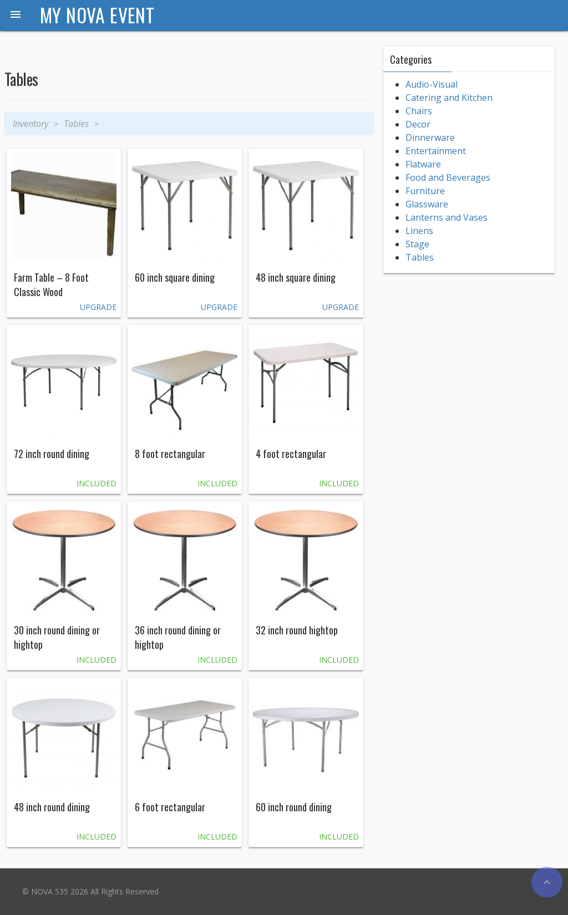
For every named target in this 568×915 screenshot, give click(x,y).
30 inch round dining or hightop (57, 637)
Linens (419, 231)
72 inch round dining (51, 453)
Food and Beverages (447, 177)
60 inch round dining (294, 807)
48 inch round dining (52, 807)
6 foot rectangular (170, 807)
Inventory (30, 124)
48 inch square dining (296, 277)
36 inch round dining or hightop (178, 637)
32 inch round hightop (297, 630)
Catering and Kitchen (449, 98)
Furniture (425, 191)
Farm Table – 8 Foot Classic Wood (51, 284)
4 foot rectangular (291, 453)
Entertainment (435, 151)
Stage (417, 244)
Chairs (418, 111)
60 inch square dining (175, 277)
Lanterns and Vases (446, 217)
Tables (76, 124)
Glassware (426, 204)
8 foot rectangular (170, 453)
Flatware (423, 164)
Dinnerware (430, 137)
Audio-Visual (431, 84)
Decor (417, 124)
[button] (15, 15)
